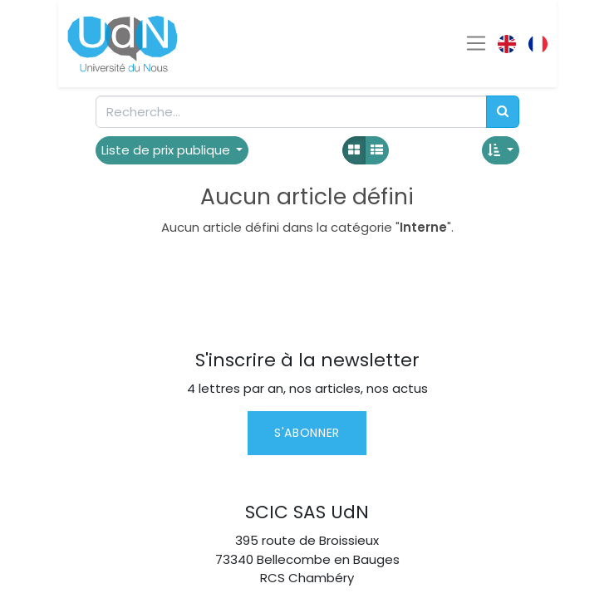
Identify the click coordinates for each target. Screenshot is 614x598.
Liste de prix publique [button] (167, 150)
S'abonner (307, 432)
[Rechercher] (502, 112)
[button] (500, 150)
